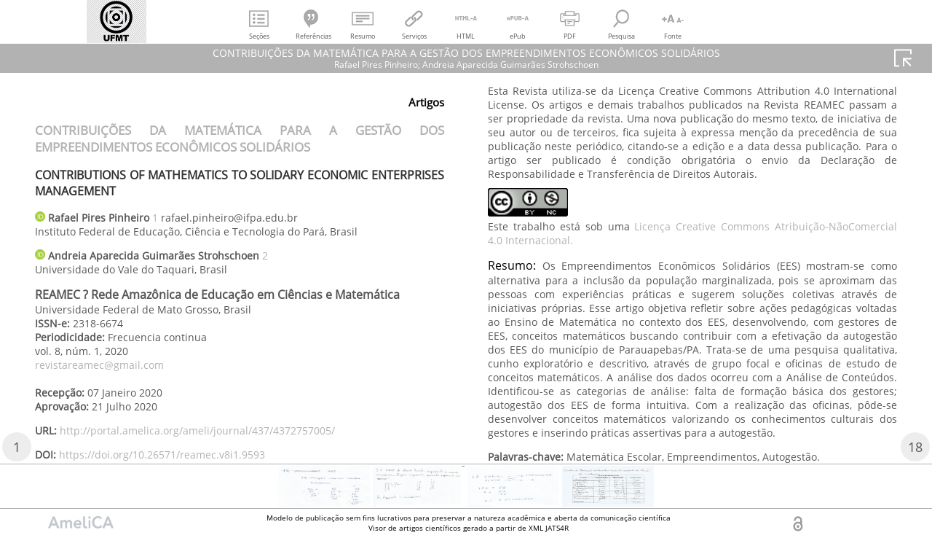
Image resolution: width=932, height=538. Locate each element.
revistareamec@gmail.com (99, 365)
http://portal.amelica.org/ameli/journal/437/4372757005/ (197, 430)
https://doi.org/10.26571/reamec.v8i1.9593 (162, 454)
